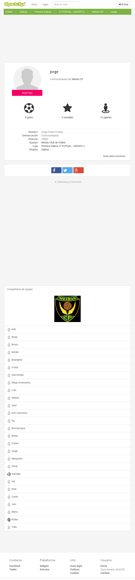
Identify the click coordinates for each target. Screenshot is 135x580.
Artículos (44, 569)
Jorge (54, 71)
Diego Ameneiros (18, 383)
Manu (12, 512)
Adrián (13, 352)
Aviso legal (76, 566)
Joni (11, 504)
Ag (10, 421)
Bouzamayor (16, 428)
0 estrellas (67, 117)
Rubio (12, 520)
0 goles (29, 117)
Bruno (12, 345)
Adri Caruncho (17, 413)
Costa (12, 367)
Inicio (34, 4)
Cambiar (105, 573)
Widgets (44, 566)
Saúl (12, 405)
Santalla (13, 474)
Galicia (45, 149)
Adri (11, 330)
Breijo (12, 436)
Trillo (12, 527)
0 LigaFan (106, 117)
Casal (12, 497)
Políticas (74, 569)
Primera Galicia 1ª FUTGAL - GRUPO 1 (63, 146)
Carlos (13, 444)
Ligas (45, 4)
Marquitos (14, 459)
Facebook (14, 566)
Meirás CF (77, 79)
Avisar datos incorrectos (114, 156)
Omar (12, 466)
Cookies (74, 573)
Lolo (11, 390)
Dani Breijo (15, 375)
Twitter (13, 569)
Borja (12, 337)
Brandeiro (14, 360)
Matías (13, 398)
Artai (12, 489)
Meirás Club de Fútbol (53, 142)
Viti (11, 481)
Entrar (123, 4)
